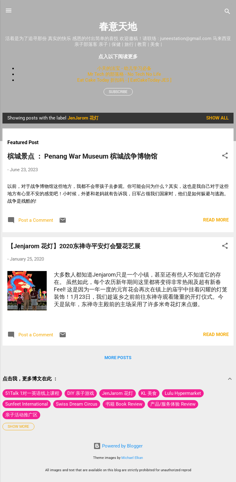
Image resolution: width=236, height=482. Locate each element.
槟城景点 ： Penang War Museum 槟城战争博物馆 (82, 156)
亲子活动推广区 (21, 415)
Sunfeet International (26, 404)
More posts (118, 357)
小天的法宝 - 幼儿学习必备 (124, 68)
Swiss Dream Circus (76, 404)
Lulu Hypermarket (183, 393)
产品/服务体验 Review (172, 404)
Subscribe (118, 92)
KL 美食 (149, 393)
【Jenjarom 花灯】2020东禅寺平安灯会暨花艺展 (73, 246)
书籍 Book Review (123, 404)
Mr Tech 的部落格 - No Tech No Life (124, 74)
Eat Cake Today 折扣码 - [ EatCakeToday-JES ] (124, 80)
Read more (216, 220)
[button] (225, 156)
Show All (217, 118)
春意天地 (118, 26)
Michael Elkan (132, 458)
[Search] (227, 12)
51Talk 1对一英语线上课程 (32, 393)
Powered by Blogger (118, 446)
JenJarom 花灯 (117, 393)
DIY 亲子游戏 (80, 393)
